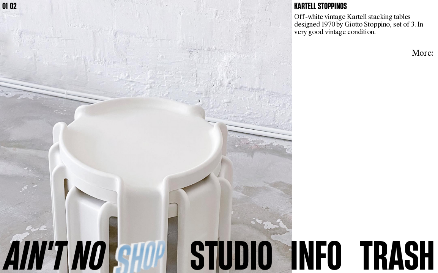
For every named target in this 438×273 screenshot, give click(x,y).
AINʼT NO (55, 255)
